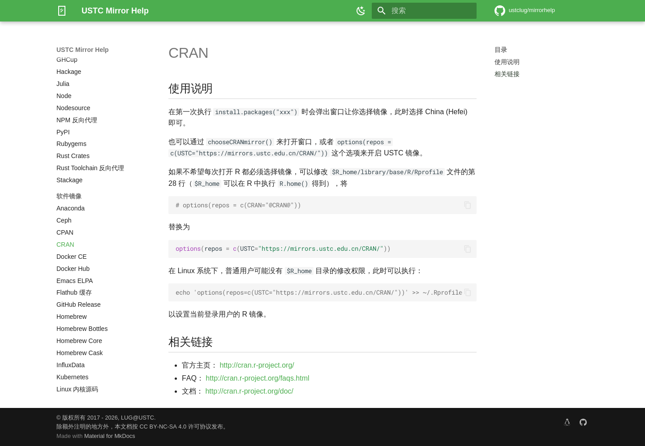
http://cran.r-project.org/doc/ (249, 391)
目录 (500, 49)
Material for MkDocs (109, 436)
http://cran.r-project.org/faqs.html (257, 378)
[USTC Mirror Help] (62, 11)
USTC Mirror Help (82, 49)
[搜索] (424, 11)
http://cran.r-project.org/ (256, 365)
